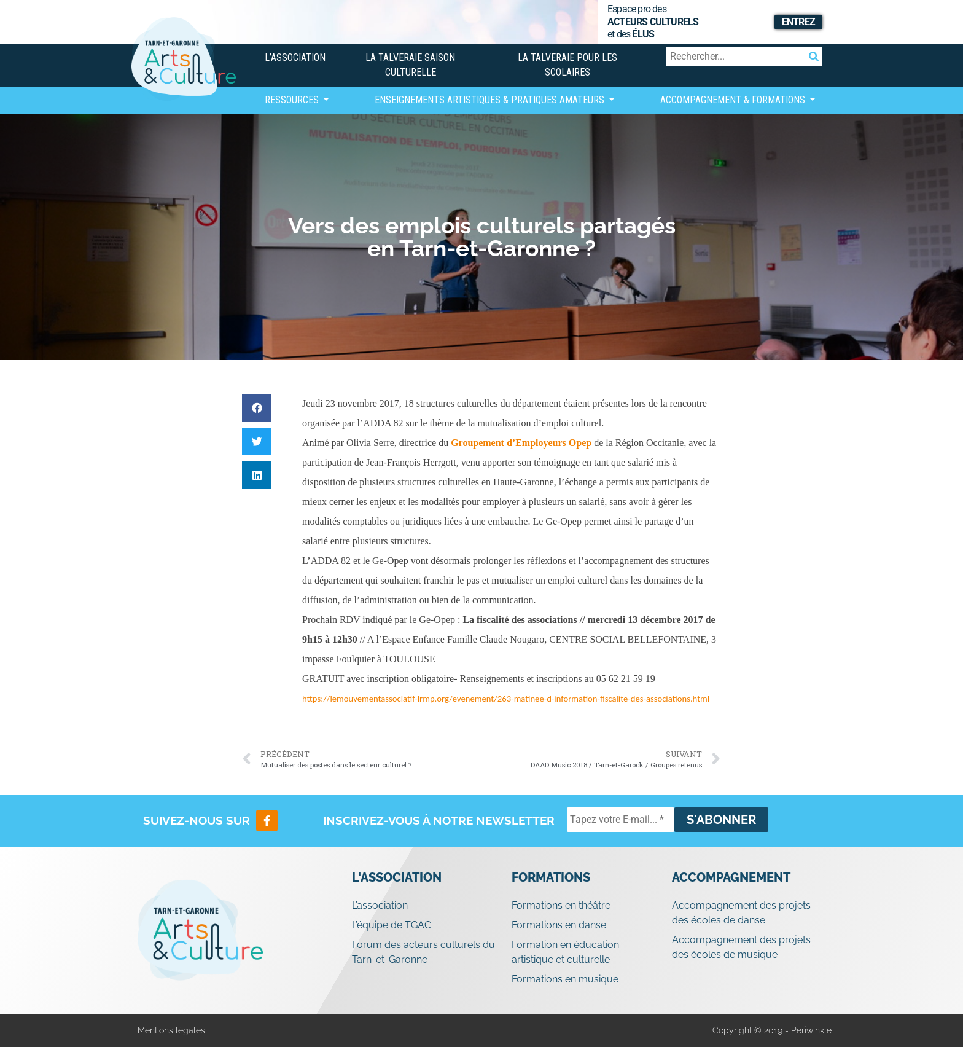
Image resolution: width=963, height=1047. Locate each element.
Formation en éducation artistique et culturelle (565, 952)
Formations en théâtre (561, 905)
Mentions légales (171, 1030)
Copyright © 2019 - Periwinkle (772, 1030)
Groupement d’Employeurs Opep (521, 442)
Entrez (798, 22)
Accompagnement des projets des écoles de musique (741, 947)
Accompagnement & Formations (734, 100)
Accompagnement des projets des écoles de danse (741, 913)
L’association (295, 57)
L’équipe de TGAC (391, 925)
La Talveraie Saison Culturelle (410, 65)
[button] (256, 408)
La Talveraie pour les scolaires (567, 65)
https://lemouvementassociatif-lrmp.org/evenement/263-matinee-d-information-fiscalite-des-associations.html (505, 698)
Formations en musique (565, 979)
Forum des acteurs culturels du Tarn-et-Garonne (423, 952)
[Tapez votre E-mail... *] (620, 819)
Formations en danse (559, 925)
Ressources (293, 100)
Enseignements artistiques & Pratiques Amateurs (491, 100)
